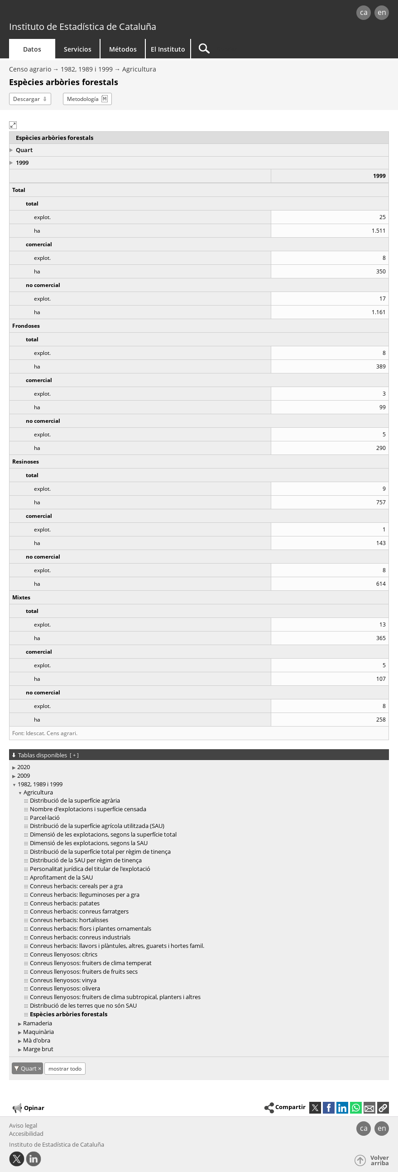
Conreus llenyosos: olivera (65, 988)
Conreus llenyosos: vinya (63, 980)
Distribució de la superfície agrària (75, 800)
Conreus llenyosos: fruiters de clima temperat (91, 963)
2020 (23, 767)
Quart (24, 150)
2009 (23, 775)
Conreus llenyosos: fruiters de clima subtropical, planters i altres (115, 997)
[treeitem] (197, 767)
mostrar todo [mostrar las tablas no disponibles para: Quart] (65, 1068)
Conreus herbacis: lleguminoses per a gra (84, 894)
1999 (22, 162)
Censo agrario (30, 69)
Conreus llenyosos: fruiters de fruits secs (84, 971)
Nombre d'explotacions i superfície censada (88, 809)
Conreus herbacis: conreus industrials (80, 937)
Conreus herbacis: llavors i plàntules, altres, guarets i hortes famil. (117, 946)
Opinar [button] (27, 1108)
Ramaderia (37, 1023)
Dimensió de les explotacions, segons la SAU (89, 843)
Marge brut (38, 1049)
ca (364, 12)
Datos (32, 49)
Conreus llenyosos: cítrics (63, 954)
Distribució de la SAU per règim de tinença (86, 860)
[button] (13, 125)
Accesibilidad (26, 1133)
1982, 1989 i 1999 (87, 69)
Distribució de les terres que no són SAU (83, 1005)
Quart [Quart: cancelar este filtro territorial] (29, 1068)
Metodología (83, 99)
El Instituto (168, 49)
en (382, 12)
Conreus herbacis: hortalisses (69, 920)
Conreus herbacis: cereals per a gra (76, 886)
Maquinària (38, 1032)
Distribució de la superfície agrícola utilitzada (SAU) (97, 826)
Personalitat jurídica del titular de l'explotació (90, 869)
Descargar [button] (26, 99)
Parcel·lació (45, 817)
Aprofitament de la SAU (61, 877)
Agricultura (139, 69)
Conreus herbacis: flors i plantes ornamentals (90, 928)
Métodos (123, 49)
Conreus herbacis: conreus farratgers (79, 911)
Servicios (77, 49)
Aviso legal (23, 1125)
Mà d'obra (36, 1040)
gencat (85, 13)
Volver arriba (379, 1160)
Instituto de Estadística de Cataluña (82, 26)
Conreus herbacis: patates (65, 903)
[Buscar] (247, 48)
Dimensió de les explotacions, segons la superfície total (103, 834)
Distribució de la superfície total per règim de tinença (100, 851)
